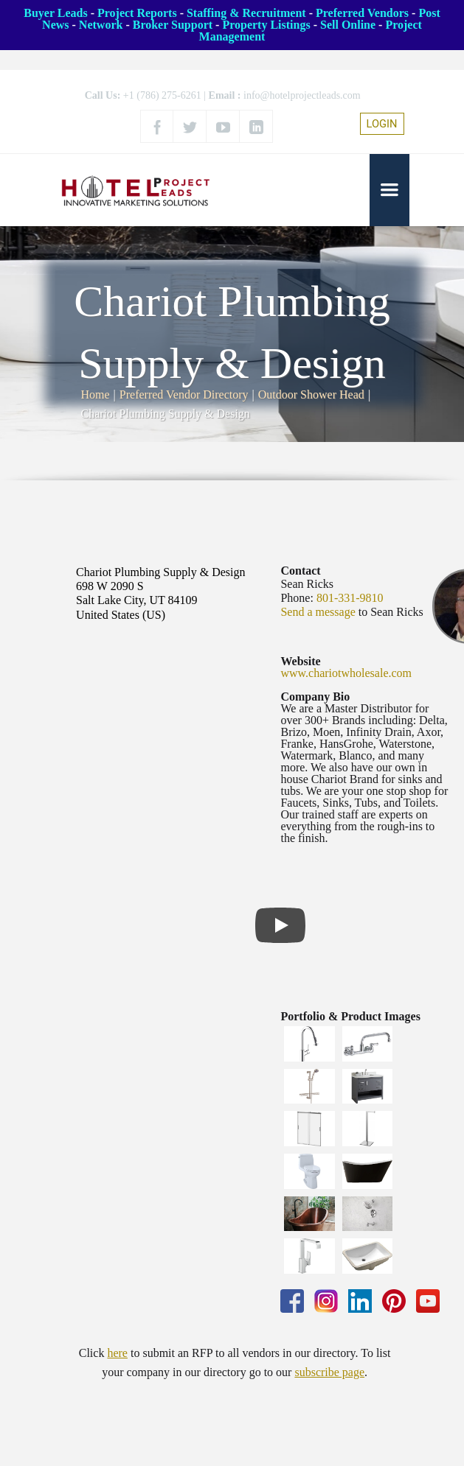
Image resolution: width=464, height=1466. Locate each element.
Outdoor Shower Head (311, 394)
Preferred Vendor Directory (184, 394)
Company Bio (315, 696)
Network (101, 24)
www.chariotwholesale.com (346, 673)
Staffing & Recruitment (246, 13)
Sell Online (347, 24)
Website (300, 661)
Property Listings (266, 24)
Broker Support (172, 24)
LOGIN (382, 123)
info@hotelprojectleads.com (302, 95)
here (117, 1353)
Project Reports (137, 13)
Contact (300, 570)
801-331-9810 (350, 598)
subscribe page (329, 1372)
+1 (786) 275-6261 (162, 95)
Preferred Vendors (362, 13)
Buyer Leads (55, 13)
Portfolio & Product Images (350, 1016)
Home (95, 394)
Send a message (317, 612)
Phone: (296, 598)
